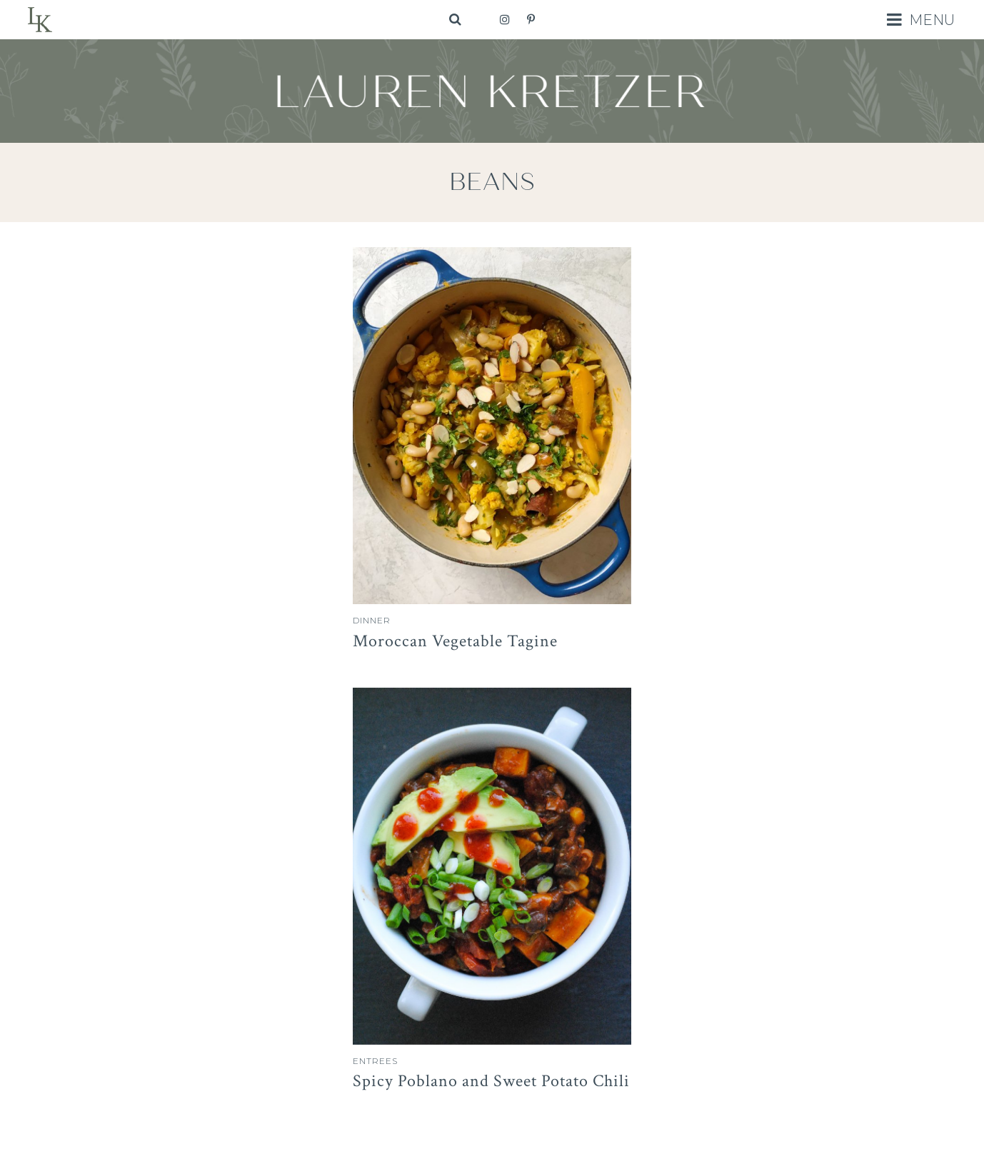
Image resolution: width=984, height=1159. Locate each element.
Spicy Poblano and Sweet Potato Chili (491, 1081)
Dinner (372, 620)
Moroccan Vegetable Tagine (455, 641)
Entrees (375, 1060)
